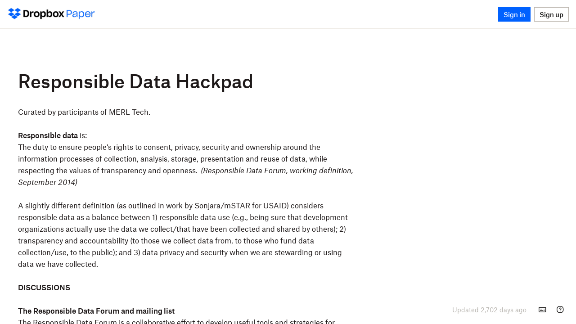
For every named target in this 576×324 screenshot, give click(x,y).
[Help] (560, 309)
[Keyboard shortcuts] (542, 309)
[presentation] (489, 309)
